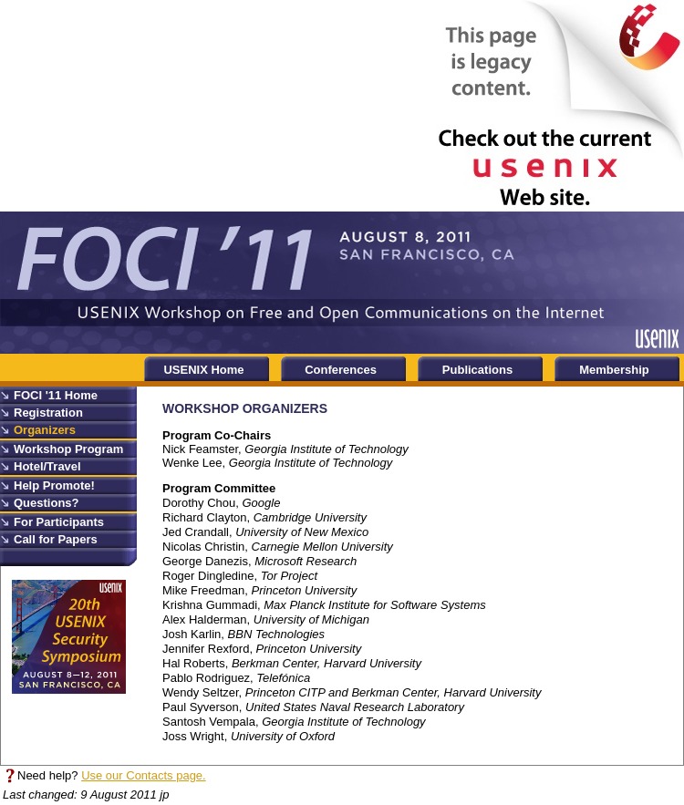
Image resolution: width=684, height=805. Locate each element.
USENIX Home (203, 370)
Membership (614, 370)
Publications (477, 370)
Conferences (341, 370)
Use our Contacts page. (143, 775)
